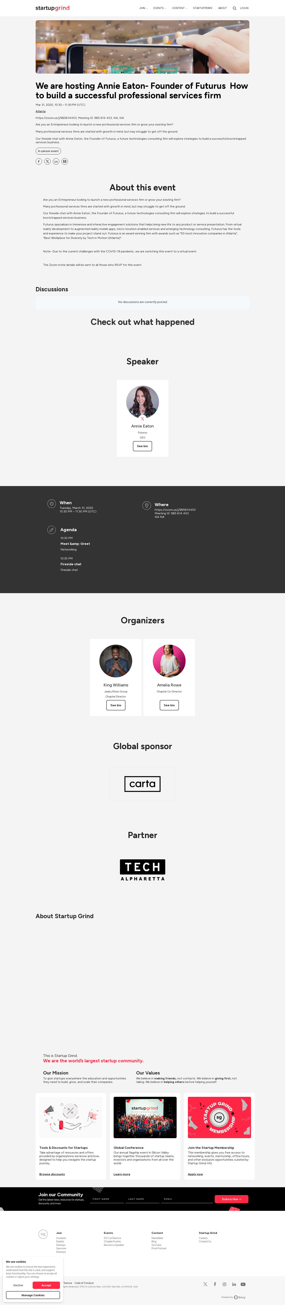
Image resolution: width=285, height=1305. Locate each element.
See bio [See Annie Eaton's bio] (142, 446)
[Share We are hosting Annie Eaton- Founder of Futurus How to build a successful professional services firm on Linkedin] (56, 161)
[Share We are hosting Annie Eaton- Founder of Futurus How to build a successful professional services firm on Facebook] (39, 161)
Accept (46, 1285)
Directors (61, 1252)
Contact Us (205, 1241)
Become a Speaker (114, 1245)
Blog (154, 1241)
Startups (60, 1245)
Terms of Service (63, 1283)
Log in (244, 8)
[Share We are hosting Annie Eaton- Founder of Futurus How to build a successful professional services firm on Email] (65, 161)
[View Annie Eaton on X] (142, 419)
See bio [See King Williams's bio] (115, 705)
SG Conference (112, 1238)
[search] (234, 8)
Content (178, 8)
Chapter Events (112, 1241)
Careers (203, 1238)
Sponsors (61, 1248)
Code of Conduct (84, 1283)
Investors (61, 1238)
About (222, 8)
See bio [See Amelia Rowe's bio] (169, 705)
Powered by (233, 1297)
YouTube (156, 1245)
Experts (60, 1241)
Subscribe (230, 1199)
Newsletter (157, 1238)
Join (142, 8)
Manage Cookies (33, 1295)
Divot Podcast (159, 1248)
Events (159, 8)
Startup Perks (202, 8)
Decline (18, 1285)
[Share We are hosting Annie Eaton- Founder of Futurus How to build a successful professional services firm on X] (47, 161)
